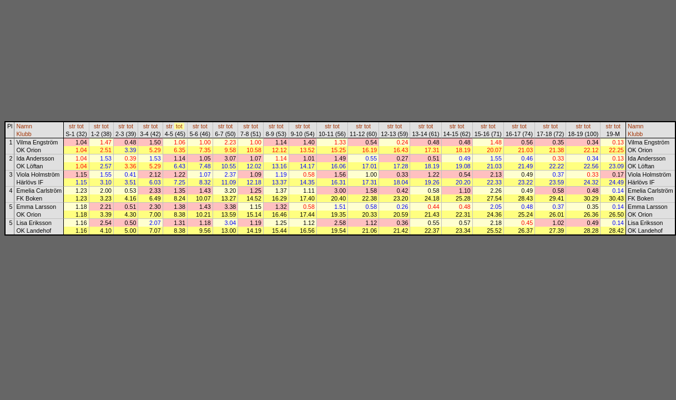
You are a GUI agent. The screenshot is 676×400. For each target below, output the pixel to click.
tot (80, 126)
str (72, 126)
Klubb (23, 134)
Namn (24, 126)
